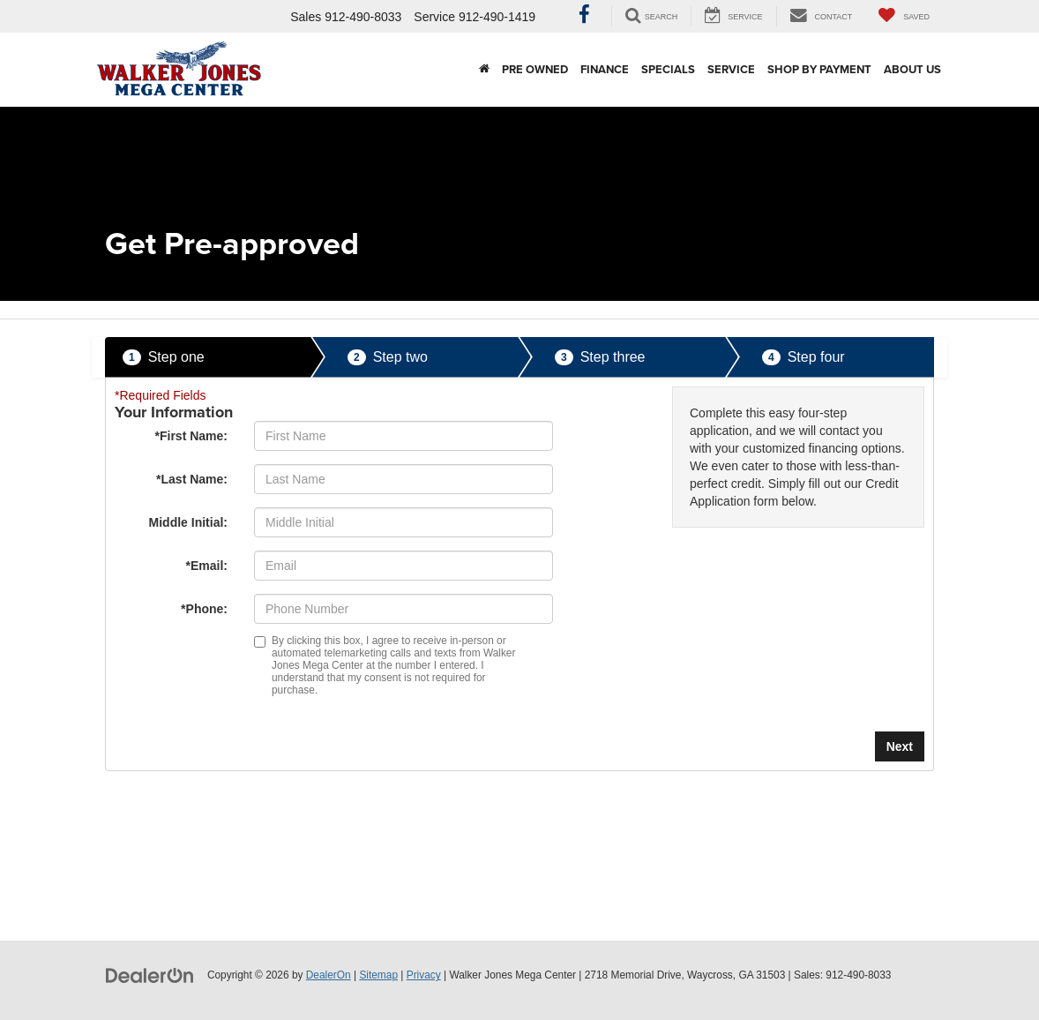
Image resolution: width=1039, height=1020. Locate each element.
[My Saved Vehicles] (904, 16)
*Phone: (204, 609)
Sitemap (378, 975)
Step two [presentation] (388, 357)
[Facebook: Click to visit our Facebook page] (584, 17)
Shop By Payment (819, 69)
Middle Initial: (188, 522)
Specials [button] (668, 69)
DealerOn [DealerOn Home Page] (328, 975)
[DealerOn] (150, 974)
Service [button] (731, 69)
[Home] (484, 70)
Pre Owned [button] (535, 69)
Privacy (424, 975)
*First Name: (191, 436)
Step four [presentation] (803, 357)
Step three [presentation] (600, 357)
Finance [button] (604, 69)
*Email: (207, 566)
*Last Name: (192, 479)
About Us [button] (912, 69)
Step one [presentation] (164, 357)
